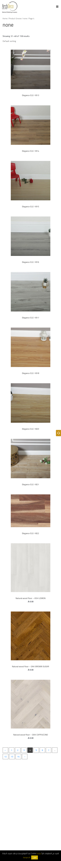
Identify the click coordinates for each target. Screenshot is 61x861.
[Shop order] (28, 41)
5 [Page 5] (36, 750)
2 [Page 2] (17, 750)
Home (5, 18)
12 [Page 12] (5, 756)
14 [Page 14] (18, 756)
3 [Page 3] (24, 750)
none (25, 18)
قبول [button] (34, 857)
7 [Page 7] (48, 750)
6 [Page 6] (42, 750)
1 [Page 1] (11, 750)
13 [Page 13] (12, 756)
